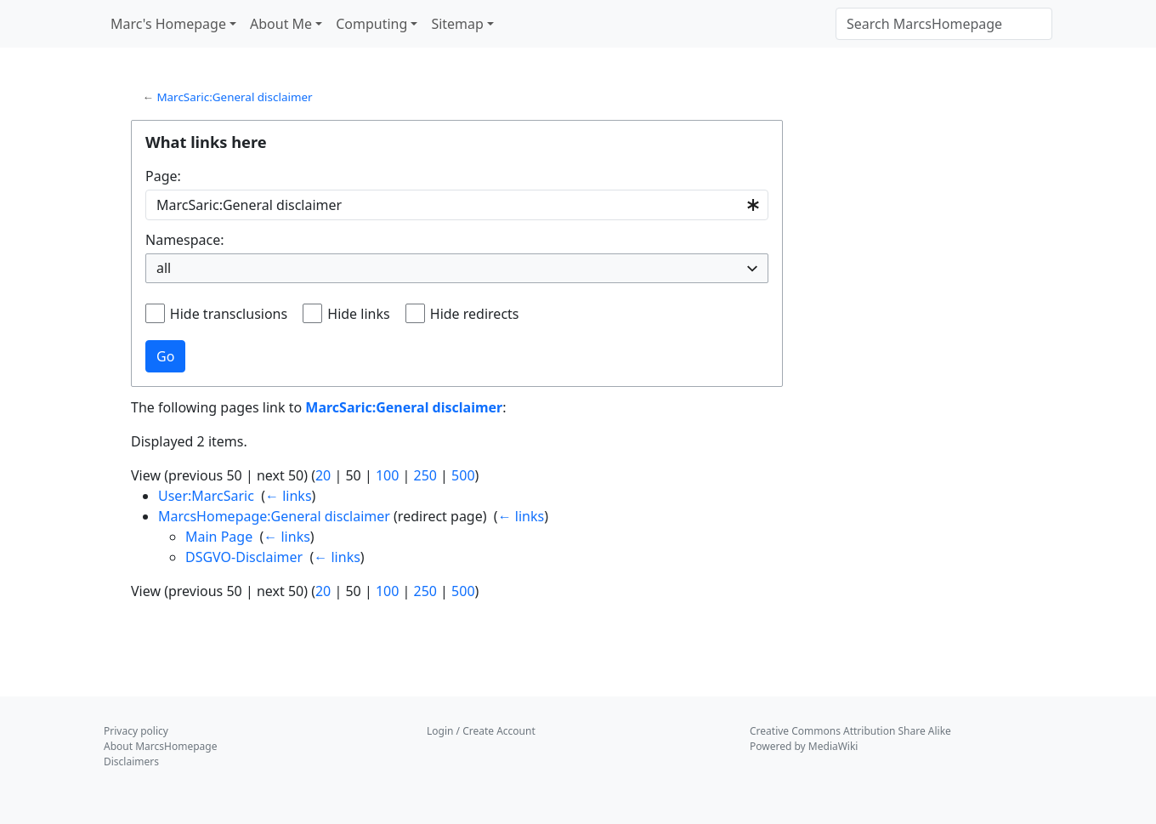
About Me (281, 23)
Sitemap (457, 23)
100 (387, 475)
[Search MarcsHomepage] (944, 24)
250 (424, 475)
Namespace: (184, 239)
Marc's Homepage (168, 23)
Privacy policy (136, 731)
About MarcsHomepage (160, 746)
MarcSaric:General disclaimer (234, 97)
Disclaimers (131, 761)
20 (323, 475)
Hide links (358, 313)
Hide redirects (474, 313)
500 (462, 475)
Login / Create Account (481, 731)
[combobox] (456, 205)
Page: (163, 176)
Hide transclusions (228, 313)
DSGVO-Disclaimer (244, 557)
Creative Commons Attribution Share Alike (850, 731)
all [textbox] (163, 268)
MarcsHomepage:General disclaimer (274, 516)
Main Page (218, 536)
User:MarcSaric (206, 495)
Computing (371, 23)
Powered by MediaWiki (804, 746)
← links (288, 495)
